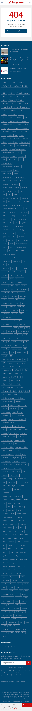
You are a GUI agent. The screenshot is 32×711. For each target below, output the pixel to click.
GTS (27, 328)
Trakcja (5, 591)
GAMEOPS (6, 293)
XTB (10, 626)
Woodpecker (12, 622)
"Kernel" (16, 107)
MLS (14, 412)
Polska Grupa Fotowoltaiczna (12, 496)
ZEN (24, 629)
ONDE (17, 451)
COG (16, 223)
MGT (11, 405)
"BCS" (4, 93)
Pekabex (5, 472)
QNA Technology (19, 507)
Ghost (4, 696)
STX (4, 570)
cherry (5, 216)
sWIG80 (19, 573)
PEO (18, 472)
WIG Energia (20, 612)
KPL (25, 370)
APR (9, 160)
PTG (4, 503)
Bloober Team (12, 191)
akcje (4, 142)
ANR (19, 153)
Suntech (5, 573)
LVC (25, 380)
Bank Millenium (7, 177)
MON (4, 419)
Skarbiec (26, 542)
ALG (10, 142)
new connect (14, 433)
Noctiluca (21, 437)
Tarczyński (6, 580)
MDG (15, 394)
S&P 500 (20, 517)
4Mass (14, 132)
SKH (4, 545)
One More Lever (8, 454)
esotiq (5, 275)
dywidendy (16, 261)
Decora (5, 244)
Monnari (11, 419)
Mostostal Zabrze (8, 423)
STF (19, 566)
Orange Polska (15, 458)
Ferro (20, 282)
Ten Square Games (9, 584)
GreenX (14, 314)
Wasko (16, 608)
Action (10, 135)
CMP (4, 223)
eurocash (24, 275)
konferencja (17, 370)
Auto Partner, (7, 174)
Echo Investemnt (13, 265)
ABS (26, 132)
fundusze (24, 289)
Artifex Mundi (7, 163)
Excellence (19, 279)
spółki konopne (21, 552)
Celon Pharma (22, 212)
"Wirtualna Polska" (8, 125)
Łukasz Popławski (17, 71)
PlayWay (21, 486)
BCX (4, 181)
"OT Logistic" (14, 111)
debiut (26, 240)
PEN (12, 472)
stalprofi (5, 563)
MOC (13, 416)
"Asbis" (5, 89)
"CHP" (11, 96)
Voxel (23, 605)
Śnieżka (23, 545)
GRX (15, 328)
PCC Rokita (6, 468)
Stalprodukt (23, 559)
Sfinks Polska (24, 535)
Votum (10, 605)
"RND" (11, 118)
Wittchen (22, 619)
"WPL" (19, 125)
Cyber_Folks (6, 237)
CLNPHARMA (23, 219)
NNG (13, 437)
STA (26, 556)
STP (24, 566)
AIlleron (25, 139)
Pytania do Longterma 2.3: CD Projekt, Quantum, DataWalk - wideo (19, 60)
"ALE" (13, 82)
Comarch (5, 230)
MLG (21, 408)
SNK (4, 549)
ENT (14, 272)
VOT (4, 605)
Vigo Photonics (7, 601)
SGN (9, 538)
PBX (26, 465)
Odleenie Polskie (8, 447)
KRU (10, 373)
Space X (5, 552)
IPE (25, 349)
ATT (16, 170)
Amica (11, 146)
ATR (4, 170)
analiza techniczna (8, 153)
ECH (4, 265)
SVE (12, 573)
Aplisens (21, 156)
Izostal (5, 356)
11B (4, 128)
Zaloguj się (20, 667)
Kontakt (22, 681)
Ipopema (5, 352)
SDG (10, 531)
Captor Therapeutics (9, 209)
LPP (12, 380)
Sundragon (17, 570)
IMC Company (7, 345)
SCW (4, 531)
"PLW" (4, 118)
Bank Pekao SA (20, 177)
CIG (4, 219)
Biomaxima (14, 184)
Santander (20, 521)
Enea (25, 268)
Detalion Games (21, 244)
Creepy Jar (22, 230)
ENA (19, 268)
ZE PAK (18, 629)
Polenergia (6, 493)
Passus (5, 465)
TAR (22, 577)
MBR (26, 391)
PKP (4, 486)
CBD (26, 209)
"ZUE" (26, 125)
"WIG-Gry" (25, 121)
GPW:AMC (11, 307)
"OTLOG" (23, 111)
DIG (11, 247)
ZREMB (5, 636)
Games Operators (18, 293)
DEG (11, 244)
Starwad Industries (9, 566)
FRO (11, 289)
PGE (11, 475)
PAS (23, 461)
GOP (23, 303)
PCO (14, 468)
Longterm (9, 692)
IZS (11, 356)
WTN (4, 626)
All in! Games (24, 142)
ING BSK (22, 345)
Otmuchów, (6, 461)
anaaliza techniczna (22, 146)
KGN (4, 366)
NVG (4, 444)
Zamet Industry (7, 629)
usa (12, 598)
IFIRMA (14, 342)
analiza (5, 149)
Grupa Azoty (7, 317)
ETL (11, 275)
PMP (4, 489)
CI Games (23, 216)
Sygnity (5, 577)
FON (17, 286)
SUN (9, 570)
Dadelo (21, 237)
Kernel (10, 363)
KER (4, 363)
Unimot (5, 598)
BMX (9, 195)
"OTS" (4, 114)
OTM (24, 458)
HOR (4, 338)
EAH (24, 261)
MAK (18, 384)
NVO (10, 444)
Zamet (16, 626)
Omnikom (18, 694)
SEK (16, 531)
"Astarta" (13, 89)
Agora (4, 139)
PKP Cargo (11, 486)
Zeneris (5, 633)
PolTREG (5, 500)
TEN (21, 580)
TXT (21, 591)
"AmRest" (6, 86)
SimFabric (11, 542)
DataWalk (11, 240)
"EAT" (4, 100)
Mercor (5, 405)
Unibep (24, 594)
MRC (21, 426)
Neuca (5, 433)
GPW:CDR (24, 310)
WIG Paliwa (19, 615)
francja (5, 289)
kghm (23, 363)
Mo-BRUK (6, 416)
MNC (20, 412)
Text (19, 584)
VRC (4, 608)
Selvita (14, 535)
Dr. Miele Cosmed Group (10, 258)
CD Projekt (11, 212)
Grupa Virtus (7, 328)
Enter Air (21, 272)
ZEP (11, 633)
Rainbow (5, 514)
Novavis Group (7, 440)
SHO (15, 538)
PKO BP (26, 482)
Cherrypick (13, 216)
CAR (20, 209)
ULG (26, 591)
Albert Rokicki (16, 54)
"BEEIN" (11, 93)
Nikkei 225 (6, 437)
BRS (9, 202)
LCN (20, 377)
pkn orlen (11, 482)
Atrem (10, 170)
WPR (27, 622)
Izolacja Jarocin (21, 352)
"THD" (27, 118)
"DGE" (24, 96)
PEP (24, 472)
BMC (21, 191)
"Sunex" (19, 118)
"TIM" (4, 121)
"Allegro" (21, 82)
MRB (15, 426)
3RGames (6, 132)
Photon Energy (7, 479)
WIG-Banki (6, 619)
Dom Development (9, 254)
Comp (13, 230)
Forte (24, 286)
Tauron (14, 580)
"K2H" (27, 103)
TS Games (13, 591)
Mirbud (5, 408)
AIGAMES (17, 139)
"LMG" (4, 111)
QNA (9, 507)
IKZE (26, 342)
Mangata (20, 387)
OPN (23, 454)
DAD (14, 237)
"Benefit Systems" (22, 93)
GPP (4, 307)
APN (4, 160)
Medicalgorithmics (8, 398)
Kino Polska (12, 366)
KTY (22, 373)
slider (10, 545)
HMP (25, 335)
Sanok (4, 521)
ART (21, 160)
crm (18, 233)
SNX (9, 549)
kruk (16, 373)
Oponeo (5, 458)
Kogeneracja (7, 370)
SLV (16, 545)
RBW (12, 514)
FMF (11, 286)
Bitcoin (24, 188)
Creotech (5, 233)
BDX (9, 181)
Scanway (23, 524)
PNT (10, 489)
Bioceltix (5, 184)
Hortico (11, 338)
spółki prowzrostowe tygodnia (12, 556)
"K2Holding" (6, 107)
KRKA (4, 373)
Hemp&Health (7, 335)
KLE (20, 366)
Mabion (11, 384)
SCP (16, 528)
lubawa (18, 380)
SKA (18, 542)
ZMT (17, 633)
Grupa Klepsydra (8, 324)
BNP (15, 195)
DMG (10, 251)
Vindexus (24, 601)
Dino (4, 251)
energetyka (6, 272)
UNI (17, 594)
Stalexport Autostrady (10, 559)
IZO (12, 352)
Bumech (5, 205)
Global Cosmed (7, 303)
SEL (27, 531)
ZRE (23, 633)
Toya (17, 587)
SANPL (12, 521)
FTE (17, 289)
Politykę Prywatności (14, 670)
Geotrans (23, 296)
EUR (16, 275)
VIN (16, 601)
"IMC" (20, 103)
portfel (26, 500)
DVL (23, 258)
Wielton (5, 612)
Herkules (18, 335)
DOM (22, 251)
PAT (11, 465)
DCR (19, 240)
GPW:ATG (21, 307)
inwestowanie (16, 349)
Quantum (11, 510)
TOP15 (26, 584)
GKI (17, 300)
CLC (9, 219)
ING (16, 345)
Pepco (5, 475)
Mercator (19, 401)
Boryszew (25, 198)
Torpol (10, 587)
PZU (4, 507)
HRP (18, 338)
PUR (9, 503)
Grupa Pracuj (21, 324)
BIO (21, 181)
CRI (13, 233)
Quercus (20, 510)
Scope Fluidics (7, 528)
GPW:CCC (15, 310)
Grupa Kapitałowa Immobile (11, 321)
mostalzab (21, 419)
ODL (22, 444)
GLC (23, 300)
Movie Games (7, 426)
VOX (17, 605)
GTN (21, 328)
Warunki (11, 681)
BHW (15, 181)
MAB (4, 384)
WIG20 (14, 619)
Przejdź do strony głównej (16, 31)
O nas (17, 681)
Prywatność (4, 681)
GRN (21, 314)
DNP (16, 251)
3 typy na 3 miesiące (21, 128)
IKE (21, 342)
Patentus (19, 465)
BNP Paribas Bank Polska (11, 198)
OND (10, 451)
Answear (5, 156)
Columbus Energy (17, 226)
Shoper (22, 538)
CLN (14, 219)
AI (10, 139)
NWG (16, 444)
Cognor (23, 223)
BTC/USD (17, 202)
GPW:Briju (6, 310)
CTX (24, 233)
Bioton (17, 188)
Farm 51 (12, 282)
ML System (13, 408)
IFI (8, 342)
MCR (9, 394)
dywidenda (6, 261)
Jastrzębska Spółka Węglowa (12, 359)
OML (4, 451)
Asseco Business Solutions (11, 167)
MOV (18, 423)
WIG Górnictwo (7, 615)
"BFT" (4, 96)
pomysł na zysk (16, 500)
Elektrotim (6, 268)
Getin (4, 300)
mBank (14, 391)
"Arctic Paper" (16, 86)
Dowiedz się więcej (16, 709)
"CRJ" (17, 96)
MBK (20, 391)
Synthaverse (14, 577)
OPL (17, 454)
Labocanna (6, 377)
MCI (4, 394)
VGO (25, 598)
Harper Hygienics (23, 331)
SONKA (22, 549)
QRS (4, 510)
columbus (6, 226)
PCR (20, 468)
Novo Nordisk (19, 440)
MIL (25, 405)
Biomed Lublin (7, 188)
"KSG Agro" (25, 107)
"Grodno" (12, 100)
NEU (26, 430)
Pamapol (16, 461)
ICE (4, 342)
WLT (4, 622)
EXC (11, 279)
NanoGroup (12, 430)
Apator (13, 156)
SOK (15, 549)
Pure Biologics (18, 503)
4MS (20, 132)
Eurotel (5, 279)
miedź (18, 405)
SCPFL (22, 528)
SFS (4, 538)
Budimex (26, 202)
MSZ (4, 430)
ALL (16, 142)
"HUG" (20, 100)
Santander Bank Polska (10, 524)
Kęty (17, 363)
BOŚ (4, 202)
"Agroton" (6, 82)
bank (16, 174)
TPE (23, 587)
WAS (9, 608)
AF (16, 135)
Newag (23, 433)
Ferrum (5, 286)
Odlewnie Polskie (21, 447)
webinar (24, 608)
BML (4, 195)
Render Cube (21, 514)
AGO (21, 135)
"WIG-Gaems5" (13, 121)
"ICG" (13, 103)
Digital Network (21, 247)
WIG (12, 612)
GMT (17, 303)
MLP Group (6, 412)
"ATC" (21, 89)
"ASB (25, 86)
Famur (5, 282)
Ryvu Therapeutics (8, 517)
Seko (21, 531)
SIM (4, 542)
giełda (11, 300)
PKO (19, 482)
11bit (9, 128)
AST (24, 167)
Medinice (20, 398)
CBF (4, 212)
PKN (4, 482)
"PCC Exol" (12, 114)
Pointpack (17, 489)
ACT (4, 135)
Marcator (6, 391)
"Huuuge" (6, 103)
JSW (25, 359)
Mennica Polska (8, 401)
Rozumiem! (27, 705)
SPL (12, 552)
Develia (5, 247)
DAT (4, 240)
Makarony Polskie (8, 387)
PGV (17, 475)
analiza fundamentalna (17, 149)
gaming (5, 296)
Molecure (21, 416)
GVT (4, 331)
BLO (4, 191)
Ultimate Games (8, 594)
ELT (13, 268)
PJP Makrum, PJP (20, 479)
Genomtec (13, 296)
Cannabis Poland (16, 205)
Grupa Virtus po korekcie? (18, 68)
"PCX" (21, 114)
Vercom (18, 598)
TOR (4, 587)
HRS (24, 338)
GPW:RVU (6, 314)
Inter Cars (6, 349)
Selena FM (6, 535)
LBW (14, 377)
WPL (21, 622)
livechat (5, 380)
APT (15, 160)
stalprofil (14, 563)
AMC (4, 146)
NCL (20, 430)
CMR (10, 223)
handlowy (11, 331)
